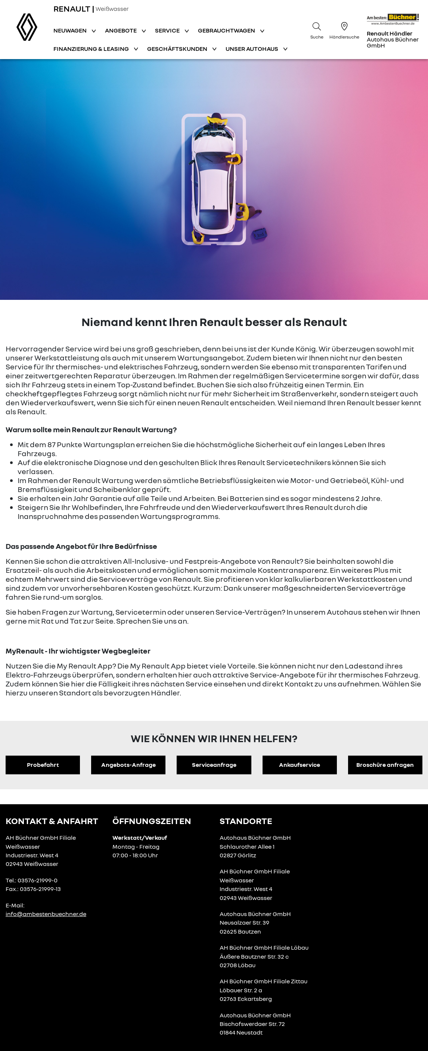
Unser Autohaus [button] (252, 48)
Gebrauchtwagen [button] (227, 30)
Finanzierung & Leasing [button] (91, 48)
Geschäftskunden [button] (177, 48)
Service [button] (168, 30)
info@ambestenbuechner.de (46, 914)
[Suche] (316, 29)
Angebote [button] (121, 30)
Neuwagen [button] (70, 30)
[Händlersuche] (344, 29)
